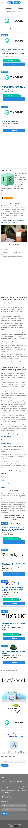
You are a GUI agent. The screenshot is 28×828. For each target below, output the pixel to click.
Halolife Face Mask (6, 484)
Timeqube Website (6, 436)
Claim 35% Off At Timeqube (10, 121)
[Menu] (2, 2)
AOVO (2, 480)
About (19, 822)
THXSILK (3, 473)
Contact (24, 822)
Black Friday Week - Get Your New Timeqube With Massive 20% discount (14, 86)
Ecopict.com (22, 333)
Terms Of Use (13, 822)
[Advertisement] (14, 151)
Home (3, 822)
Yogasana (3, 487)
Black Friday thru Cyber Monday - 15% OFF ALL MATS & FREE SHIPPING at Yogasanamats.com (14, 529)
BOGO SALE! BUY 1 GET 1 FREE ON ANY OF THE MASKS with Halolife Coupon (12, 589)
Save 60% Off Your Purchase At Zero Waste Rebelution (13, 563)
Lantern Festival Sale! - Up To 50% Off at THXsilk (13, 624)
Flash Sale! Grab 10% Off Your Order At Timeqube (13, 50)
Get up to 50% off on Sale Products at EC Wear (13, 652)
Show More (8, 55)
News (7, 822)
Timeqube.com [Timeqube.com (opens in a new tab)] (14, 29)
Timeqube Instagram (6, 443)
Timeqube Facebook (6, 440)
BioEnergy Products (6, 477)
